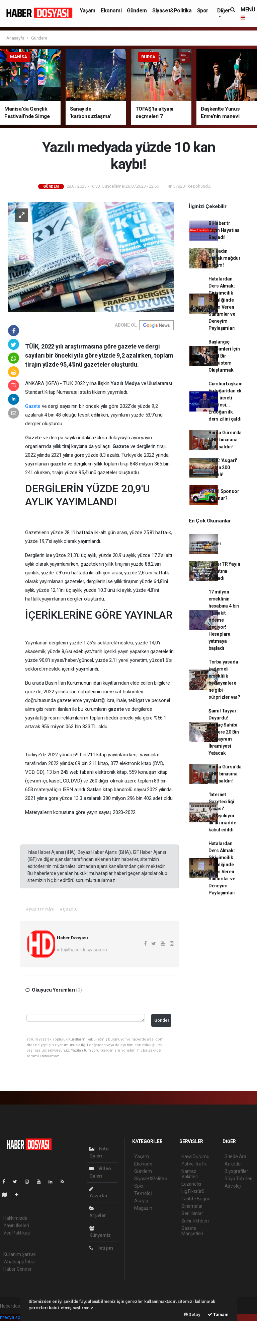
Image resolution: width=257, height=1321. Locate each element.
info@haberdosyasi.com (82, 949)
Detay (192, 1314)
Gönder (161, 1020)
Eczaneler (191, 1184)
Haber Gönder (17, 1269)
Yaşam (87, 10)
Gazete (32, 406)
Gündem (137, 10)
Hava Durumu (195, 1156)
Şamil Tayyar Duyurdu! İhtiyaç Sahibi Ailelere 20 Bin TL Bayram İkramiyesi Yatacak (223, 732)
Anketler (233, 1164)
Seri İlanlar (192, 1213)
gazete (59, 464)
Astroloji (233, 1186)
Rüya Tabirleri (238, 1178)
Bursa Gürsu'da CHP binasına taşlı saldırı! (225, 439)
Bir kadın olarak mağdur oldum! (224, 258)
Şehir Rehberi (195, 1220)
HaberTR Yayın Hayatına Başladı (224, 571)
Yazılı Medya (125, 383)
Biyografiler (236, 1171)
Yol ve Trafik (194, 1164)
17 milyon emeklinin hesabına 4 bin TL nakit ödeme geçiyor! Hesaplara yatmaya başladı (223, 620)
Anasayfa (15, 38)
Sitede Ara (235, 1156)
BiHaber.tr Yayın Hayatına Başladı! (224, 230)
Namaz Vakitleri (189, 1174)
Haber (215, 543)
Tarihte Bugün (195, 1198)
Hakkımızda (15, 1218)
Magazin (143, 1208)
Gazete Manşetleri (192, 1230)
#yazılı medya (40, 908)
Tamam (218, 1314)
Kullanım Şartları (19, 1254)
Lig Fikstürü (192, 1191)
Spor (202, 10)
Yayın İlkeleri (16, 1225)
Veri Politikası (16, 1233)
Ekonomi (111, 10)
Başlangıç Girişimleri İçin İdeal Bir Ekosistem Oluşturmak (224, 356)
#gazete (69, 908)
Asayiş (141, 1200)
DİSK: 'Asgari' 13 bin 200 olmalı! (222, 467)
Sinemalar (191, 1206)
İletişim (101, 1248)
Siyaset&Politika (172, 10)
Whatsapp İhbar (19, 1261)
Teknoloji (143, 1193)
